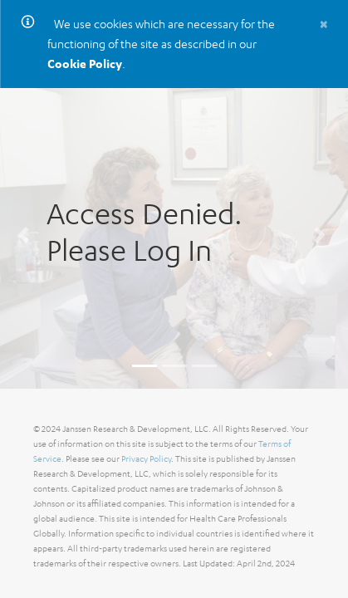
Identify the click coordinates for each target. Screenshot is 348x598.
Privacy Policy (146, 458)
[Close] (324, 23)
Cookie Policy (84, 63)
